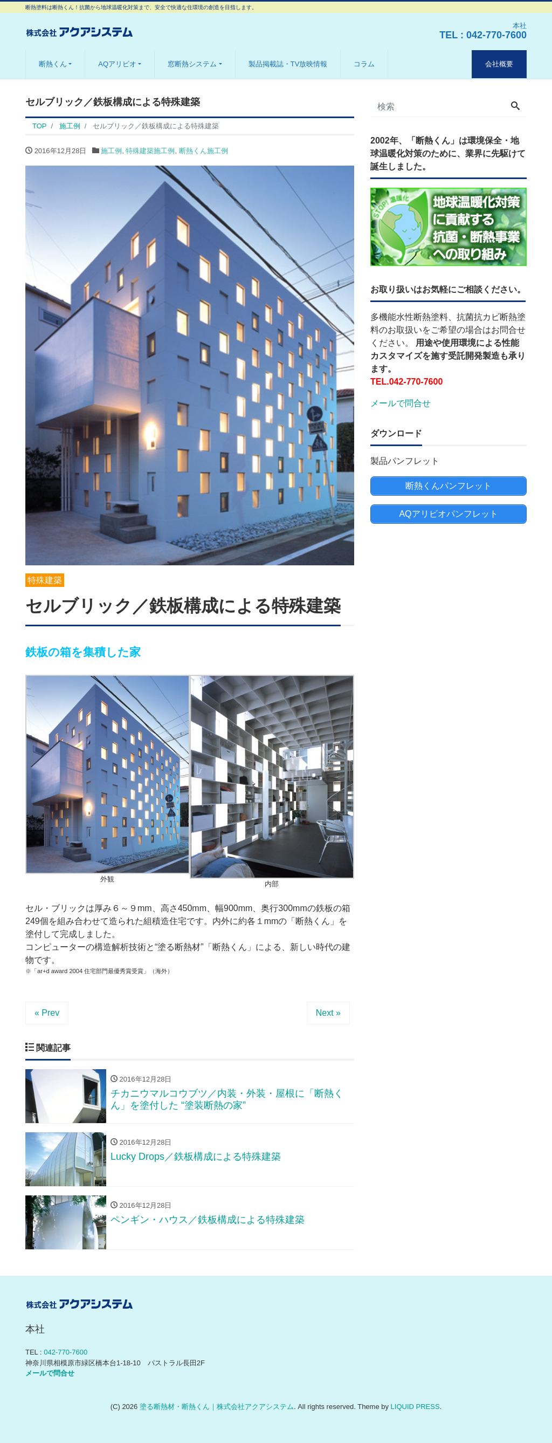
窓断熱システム (192, 64)
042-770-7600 (496, 35)
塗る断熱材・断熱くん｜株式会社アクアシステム (217, 1407)
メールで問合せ (400, 403)
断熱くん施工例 (203, 151)
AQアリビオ (117, 64)
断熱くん (53, 64)
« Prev (46, 1012)
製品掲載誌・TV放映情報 (288, 64)
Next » (328, 1012)
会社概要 (499, 64)
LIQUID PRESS (415, 1407)
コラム (364, 64)
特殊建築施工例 (150, 151)
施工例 (111, 151)
